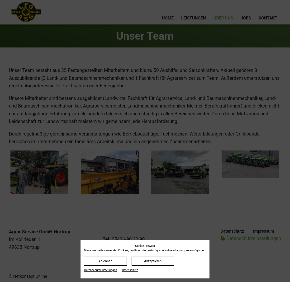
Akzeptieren (153, 261)
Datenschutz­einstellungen (100, 270)
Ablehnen (105, 261)
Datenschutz (130, 270)
